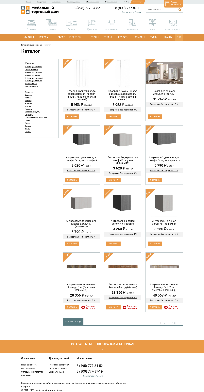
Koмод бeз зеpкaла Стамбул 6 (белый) (164, 92)
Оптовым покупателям (32, 372)
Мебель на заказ (92, 2)
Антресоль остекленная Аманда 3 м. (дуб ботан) (123, 286)
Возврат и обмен (56, 372)
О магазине (56, 2)
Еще (179, 37)
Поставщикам (28, 368)
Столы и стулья (31, 70)
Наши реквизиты (29, 365)
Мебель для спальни (33, 81)
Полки (27, 120)
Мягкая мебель (31, 84)
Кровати (123, 37)
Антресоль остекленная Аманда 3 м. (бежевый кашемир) (81, 287)
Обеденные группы (69, 37)
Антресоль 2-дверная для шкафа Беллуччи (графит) (164, 159)
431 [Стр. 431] (174, 322)
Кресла (43, 37)
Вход (126, 2)
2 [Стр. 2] (164, 322)
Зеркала (28, 101)
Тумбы (154, 37)
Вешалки (28, 95)
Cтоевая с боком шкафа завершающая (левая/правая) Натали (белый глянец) (122, 95)
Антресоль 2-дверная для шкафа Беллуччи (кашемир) (81, 223)
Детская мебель (31, 87)
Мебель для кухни (32, 75)
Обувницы (29, 115)
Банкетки (29, 92)
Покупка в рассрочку (59, 365)
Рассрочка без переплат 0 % (81, 109)
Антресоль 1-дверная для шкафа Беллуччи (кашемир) (123, 160)
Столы (95, 37)
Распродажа (41, 2)
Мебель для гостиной (33, 72)
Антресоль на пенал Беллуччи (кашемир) (164, 222)
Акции (28, 2)
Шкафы (168, 37)
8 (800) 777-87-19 (128, 8)
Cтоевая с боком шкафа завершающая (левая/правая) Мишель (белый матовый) (81, 95)
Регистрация (138, 2)
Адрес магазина (111, 2)
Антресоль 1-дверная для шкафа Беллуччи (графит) (81, 159)
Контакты (26, 375)
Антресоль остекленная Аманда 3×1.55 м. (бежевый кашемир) (164, 287)
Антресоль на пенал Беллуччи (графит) (123, 222)
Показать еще (73, 321)
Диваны (29, 37)
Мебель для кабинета (33, 67)
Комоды (139, 37)
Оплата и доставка (73, 2)
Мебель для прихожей (34, 78)
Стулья (108, 37)
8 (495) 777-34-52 (87, 8)
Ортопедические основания (36, 118)
